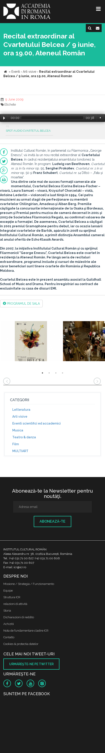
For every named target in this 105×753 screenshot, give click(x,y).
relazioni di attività (15, 604)
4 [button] (62, 373)
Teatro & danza (24, 437)
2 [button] (49, 373)
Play (4, 118)
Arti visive (19, 416)
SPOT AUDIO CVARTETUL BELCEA (28, 130)
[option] (31, 341)
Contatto (8, 637)
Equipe (8, 590)
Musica (17, 430)
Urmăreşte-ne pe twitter (31, 664)
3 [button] (56, 373)
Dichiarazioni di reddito (18, 617)
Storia (7, 610)
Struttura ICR (11, 597)
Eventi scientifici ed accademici (36, 423)
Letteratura (21, 409)
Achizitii (8, 624)
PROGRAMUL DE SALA (21, 303)
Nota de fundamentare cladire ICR (25, 630)
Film (15, 444)
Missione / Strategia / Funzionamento (28, 584)
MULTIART (20, 451)
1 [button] (42, 373)
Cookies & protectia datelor (20, 644)
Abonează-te (52, 521)
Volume (100, 117)
